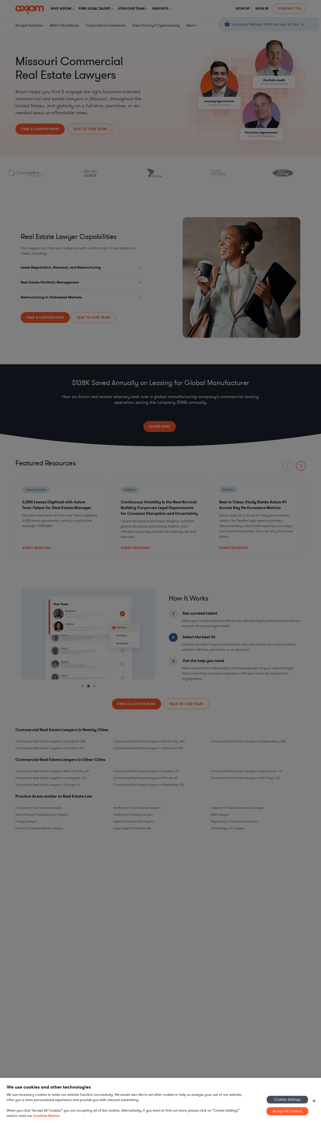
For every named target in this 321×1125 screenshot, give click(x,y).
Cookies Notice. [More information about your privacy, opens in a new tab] (46, 1115)
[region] (160, 1101)
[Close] (314, 1101)
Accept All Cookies (287, 1111)
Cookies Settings (287, 1099)
